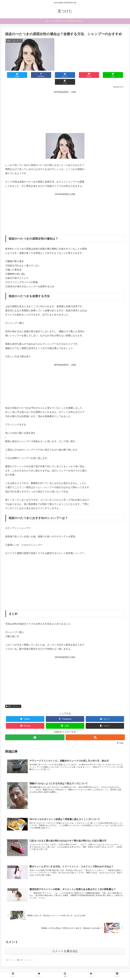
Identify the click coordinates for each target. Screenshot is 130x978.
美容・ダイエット (13, 699)
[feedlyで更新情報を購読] (34, 730)
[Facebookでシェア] (35, 75)
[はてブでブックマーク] (55, 75)
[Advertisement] (65, 105)
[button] (114, 75)
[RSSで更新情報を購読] (95, 730)
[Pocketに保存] (75, 75)
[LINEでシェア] (94, 75)
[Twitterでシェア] (15, 75)
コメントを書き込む (65, 944)
